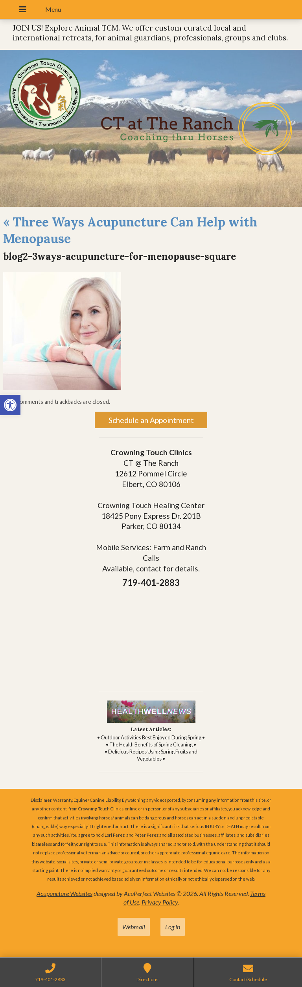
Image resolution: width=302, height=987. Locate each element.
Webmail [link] (133, 926)
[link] (10, 405)
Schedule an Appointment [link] (151, 420)
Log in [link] (172, 926)
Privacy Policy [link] (160, 902)
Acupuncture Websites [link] (64, 893)
